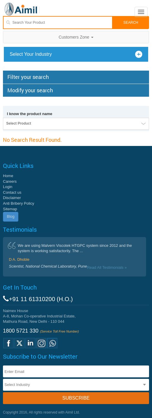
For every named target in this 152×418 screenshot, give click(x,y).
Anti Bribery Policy (18, 203)
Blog (10, 216)
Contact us (12, 192)
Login (7, 187)
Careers (10, 181)
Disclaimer (12, 198)
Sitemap (10, 209)
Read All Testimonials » (107, 267)
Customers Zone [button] (76, 37)
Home (8, 176)
